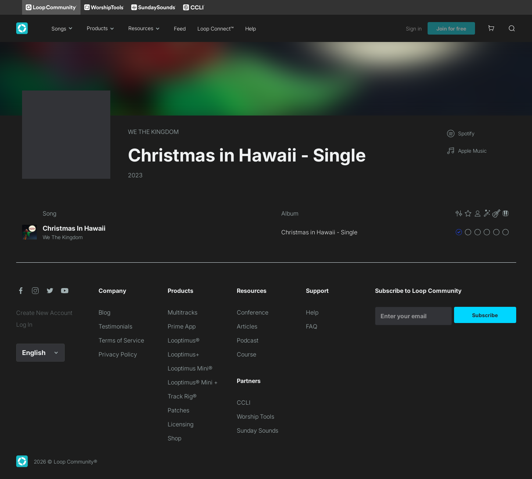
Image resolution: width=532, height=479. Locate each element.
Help (250, 28)
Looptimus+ (183, 354)
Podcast (247, 340)
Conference (252, 312)
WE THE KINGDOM (153, 131)
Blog (104, 312)
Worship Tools (255, 416)
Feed (180, 28)
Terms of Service (121, 340)
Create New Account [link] (44, 312)
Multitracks (182, 312)
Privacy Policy (118, 354)
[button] (482, 213)
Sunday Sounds (257, 430)
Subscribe (485, 315)
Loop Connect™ (215, 28)
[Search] (511, 28)
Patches (178, 410)
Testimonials (115, 326)
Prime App (182, 326)
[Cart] (491, 28)
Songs (63, 28)
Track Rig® (182, 396)
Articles (247, 326)
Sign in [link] (414, 28)
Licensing (180, 424)
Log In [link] (24, 324)
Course (246, 354)
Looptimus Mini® (190, 368)
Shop (174, 438)
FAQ (311, 326)
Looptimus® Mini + (193, 382)
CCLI (243, 402)
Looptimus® (184, 340)
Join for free (451, 28)
